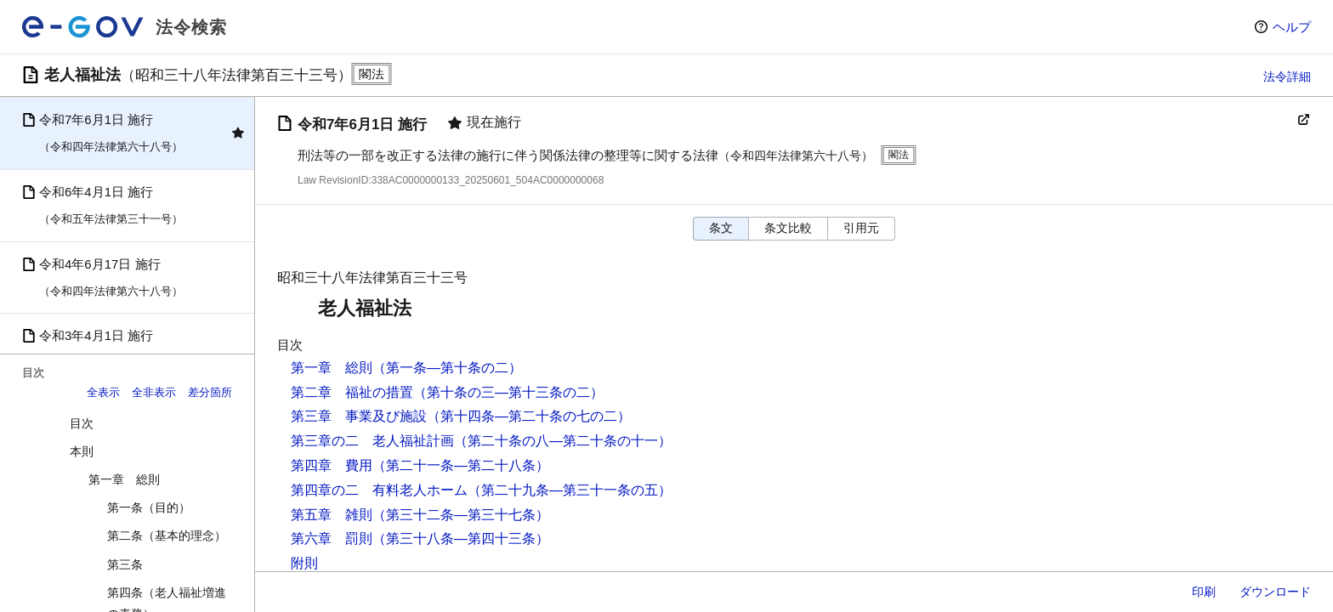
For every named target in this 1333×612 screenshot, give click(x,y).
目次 (82, 423)
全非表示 (154, 392)
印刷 (1204, 591)
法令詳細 (1287, 76)
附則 (304, 563)
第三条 (125, 564)
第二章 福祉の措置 (352, 392)
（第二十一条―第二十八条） (460, 465)
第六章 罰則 (331, 538)
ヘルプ (1292, 27)
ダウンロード (1275, 591)
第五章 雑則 (331, 514)
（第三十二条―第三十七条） (460, 514)
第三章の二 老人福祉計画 (372, 441)
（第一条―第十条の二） (447, 367)
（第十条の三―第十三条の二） (508, 392)
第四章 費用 (331, 465)
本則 (82, 451)
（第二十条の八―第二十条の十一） (563, 441)
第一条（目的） (148, 507)
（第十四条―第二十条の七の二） (529, 416)
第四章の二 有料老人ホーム (379, 490)
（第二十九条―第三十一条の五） (570, 490)
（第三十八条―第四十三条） (460, 538)
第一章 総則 (124, 479)
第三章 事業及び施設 (359, 416)
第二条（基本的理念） (166, 535)
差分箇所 (210, 392)
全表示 (103, 392)
